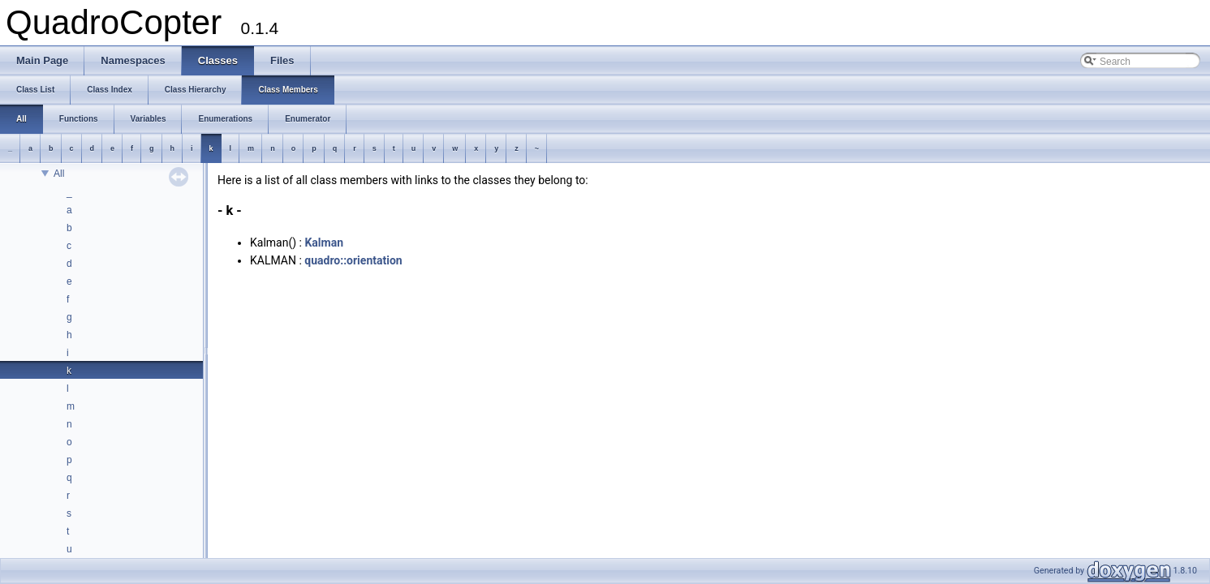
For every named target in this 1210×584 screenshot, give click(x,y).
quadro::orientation (353, 260)
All (59, 173)
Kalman (323, 242)
